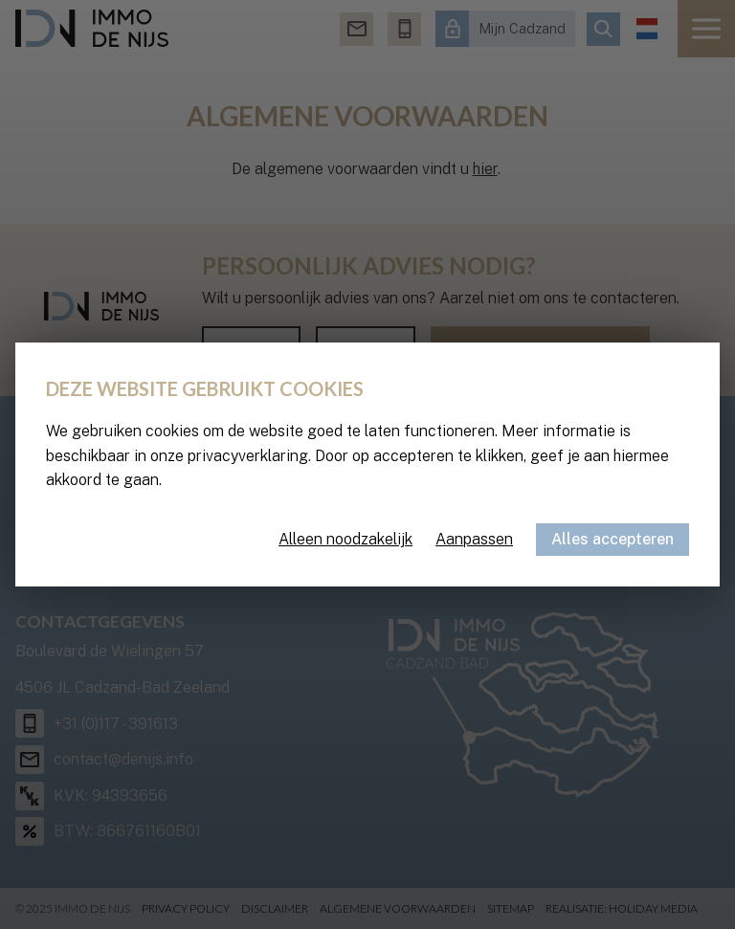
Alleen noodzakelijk (345, 539)
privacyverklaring (248, 456)
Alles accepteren (612, 539)
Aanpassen (474, 539)
